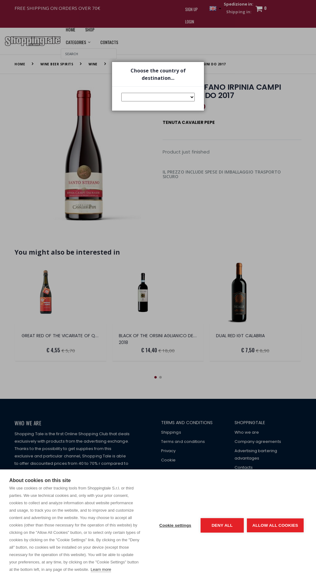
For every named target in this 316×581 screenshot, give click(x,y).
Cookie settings (175, 525)
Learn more (101, 569)
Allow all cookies (275, 525)
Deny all (222, 525)
